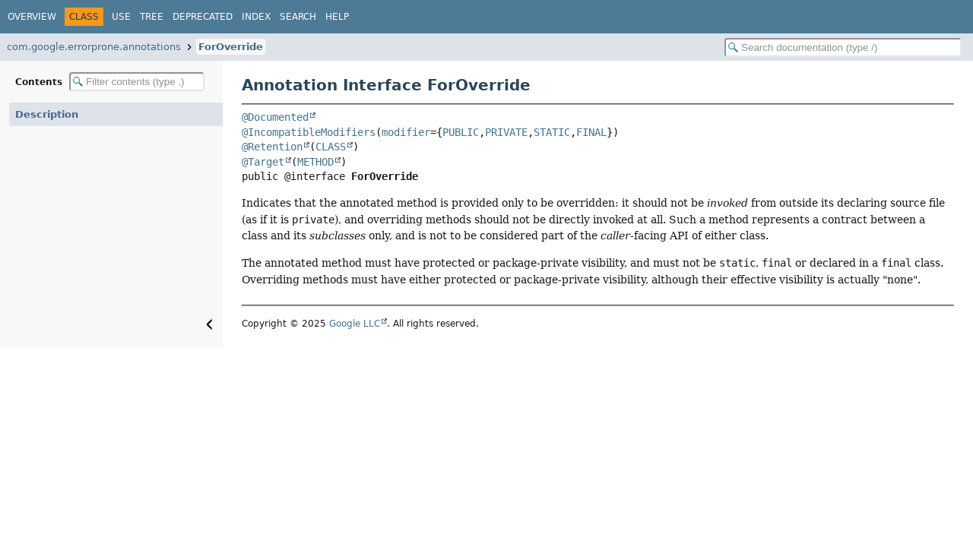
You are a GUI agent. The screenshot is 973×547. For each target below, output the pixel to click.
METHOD (315, 162)
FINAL (591, 132)
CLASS (330, 147)
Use (121, 16)
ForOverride (230, 46)
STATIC (552, 132)
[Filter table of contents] (136, 81)
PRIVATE (506, 132)
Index (256, 16)
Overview (32, 16)
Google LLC (354, 323)
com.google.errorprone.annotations (94, 46)
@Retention (272, 147)
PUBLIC (460, 132)
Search (298, 16)
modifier (406, 132)
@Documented (275, 117)
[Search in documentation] (843, 47)
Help (337, 16)
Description (46, 114)
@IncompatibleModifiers (309, 132)
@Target (263, 162)
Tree (151, 16)
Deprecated (203, 16)
